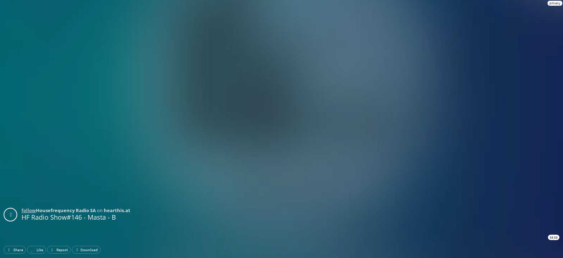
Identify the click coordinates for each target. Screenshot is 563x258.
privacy (554, 3)
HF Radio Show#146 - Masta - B (69, 217)
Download (86, 249)
